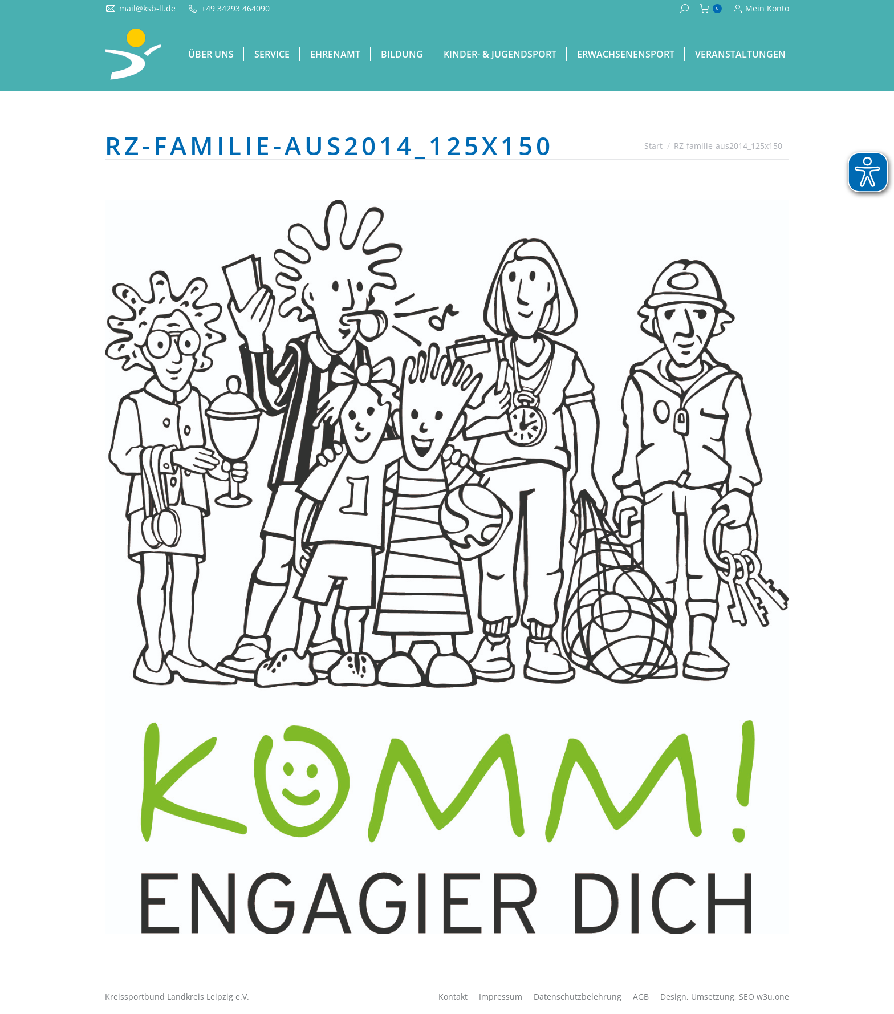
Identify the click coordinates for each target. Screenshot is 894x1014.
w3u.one (773, 996)
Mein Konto (761, 8)
